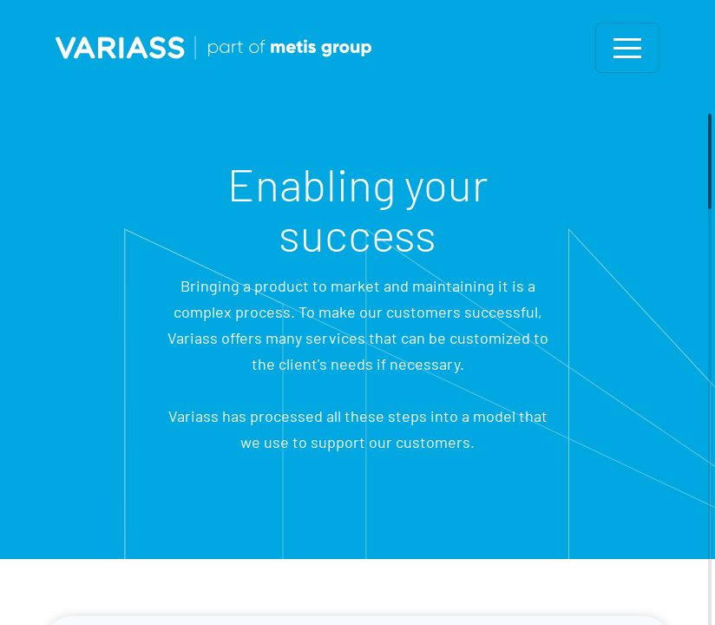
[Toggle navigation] (627, 48)
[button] (627, 48)
